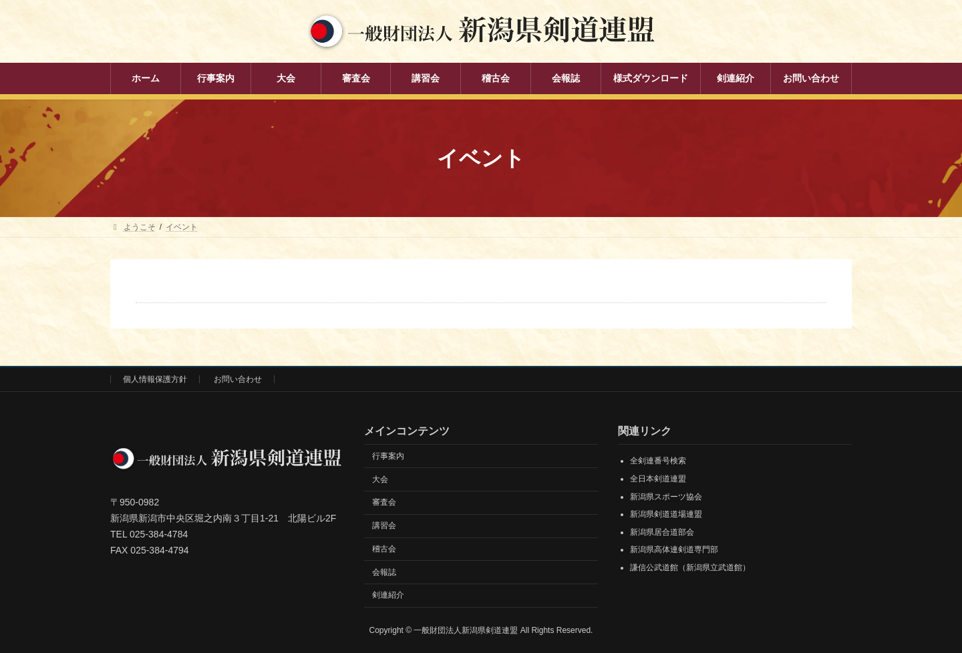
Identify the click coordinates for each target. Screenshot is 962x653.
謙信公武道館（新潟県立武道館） (690, 567)
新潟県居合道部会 (662, 532)
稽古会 (384, 549)
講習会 (384, 525)
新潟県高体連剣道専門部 (674, 549)
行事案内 (388, 456)
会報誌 (384, 572)
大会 (380, 479)
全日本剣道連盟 (658, 478)
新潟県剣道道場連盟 (666, 514)
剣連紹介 (388, 595)
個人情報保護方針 (155, 379)
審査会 (384, 502)
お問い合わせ (238, 379)
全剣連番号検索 (658, 460)
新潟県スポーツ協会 (666, 496)
